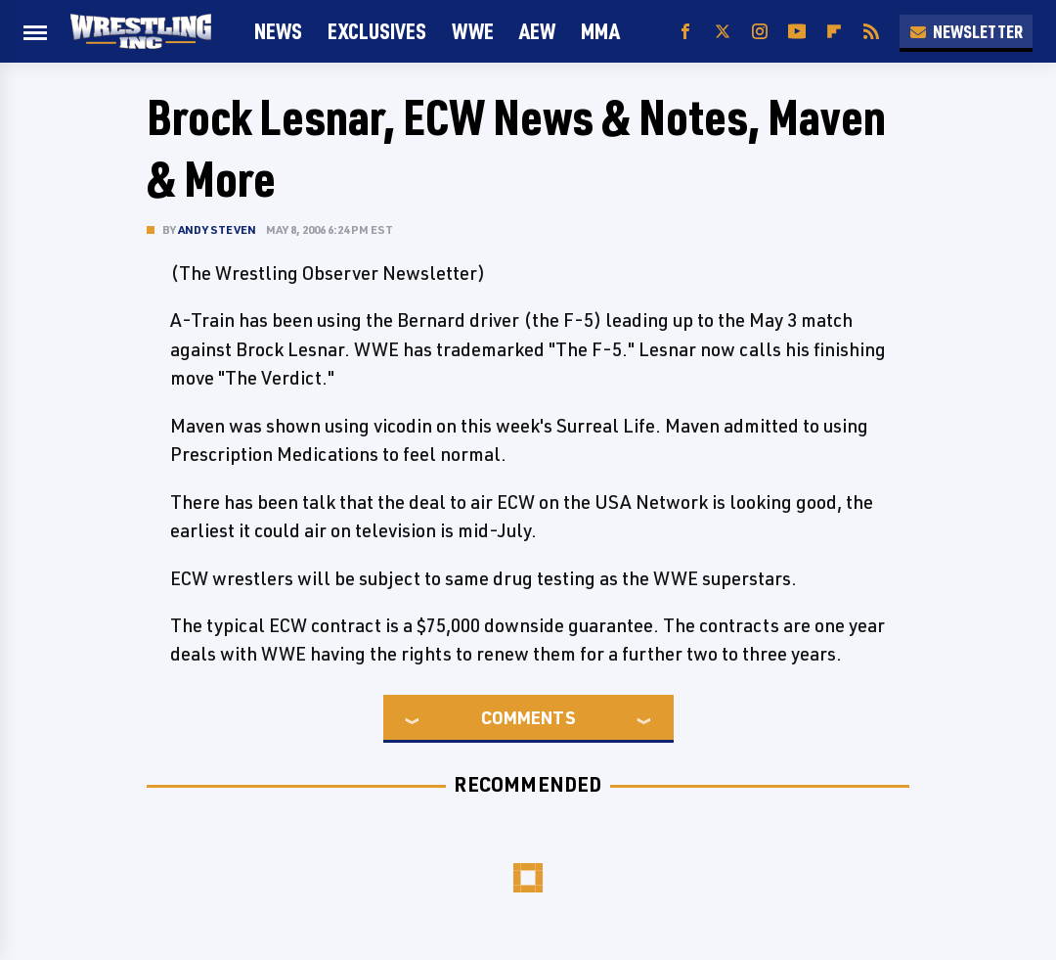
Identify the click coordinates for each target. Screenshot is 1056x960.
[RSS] (871, 31)
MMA (600, 31)
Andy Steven (217, 229)
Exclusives (377, 31)
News (278, 31)
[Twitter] (722, 31)
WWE (473, 31)
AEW (537, 31)
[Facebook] (685, 31)
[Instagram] (760, 31)
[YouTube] (797, 31)
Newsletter (966, 31)
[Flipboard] (834, 31)
